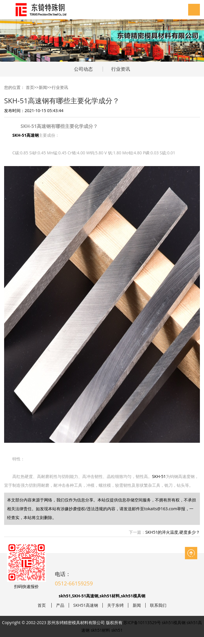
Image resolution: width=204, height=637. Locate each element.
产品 (60, 605)
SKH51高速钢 (85, 605)
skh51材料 (100, 630)
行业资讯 (120, 69)
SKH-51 (159, 476)
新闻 (43, 87)
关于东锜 (115, 605)
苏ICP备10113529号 (142, 622)
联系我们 (158, 605)
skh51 (117, 630)
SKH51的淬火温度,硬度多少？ (172, 532)
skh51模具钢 (174, 622)
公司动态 (83, 69)
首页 (30, 87)
